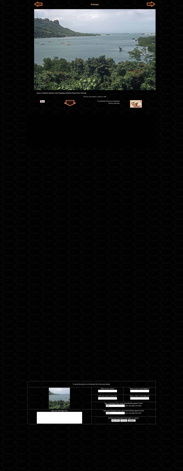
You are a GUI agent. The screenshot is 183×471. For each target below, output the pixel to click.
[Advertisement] (91, 131)
